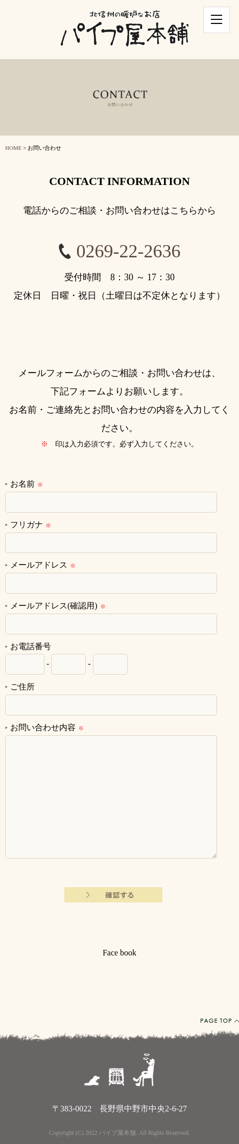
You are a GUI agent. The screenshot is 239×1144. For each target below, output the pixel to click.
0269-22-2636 (129, 251)
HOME (13, 148)
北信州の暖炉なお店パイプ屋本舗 (124, 29)
